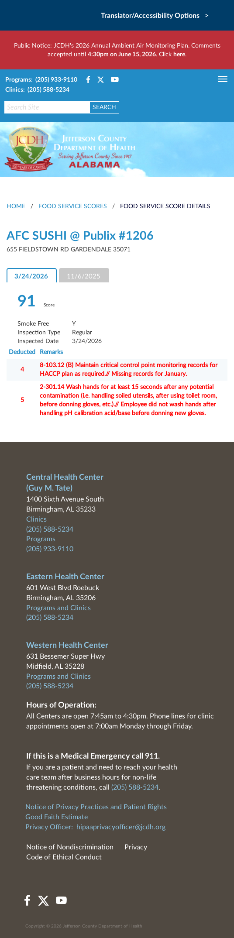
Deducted (22, 352)
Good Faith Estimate (56, 817)
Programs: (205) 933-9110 (41, 80)
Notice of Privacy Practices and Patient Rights (96, 807)
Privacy (135, 847)
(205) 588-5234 (49, 529)
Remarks (51, 352)
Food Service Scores (72, 206)
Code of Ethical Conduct (64, 857)
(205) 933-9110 (49, 549)
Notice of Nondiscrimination (70, 847)
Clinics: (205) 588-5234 (37, 90)
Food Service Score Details (165, 206)
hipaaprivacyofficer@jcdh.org (120, 827)
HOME (16, 206)
